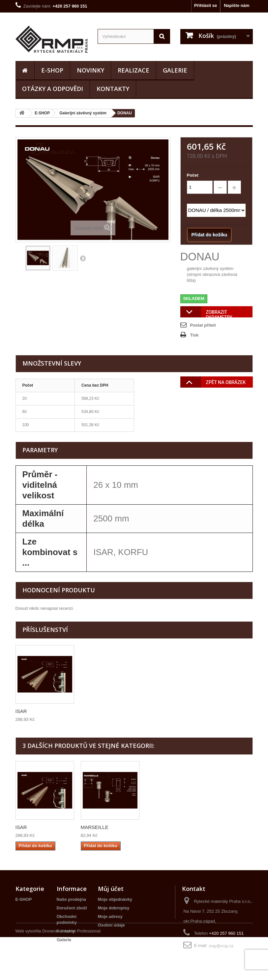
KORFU (24, 711)
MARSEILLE (160, 827)
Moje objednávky (115, 899)
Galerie (175, 70)
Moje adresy (110, 916)
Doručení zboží (72, 907)
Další (82, 258)
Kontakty (113, 89)
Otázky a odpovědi (52, 89)
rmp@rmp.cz (221, 945)
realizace (133, 70)
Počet (192, 175)
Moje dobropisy (114, 907)
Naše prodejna (71, 899)
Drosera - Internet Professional (71, 967)
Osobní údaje (111, 925)
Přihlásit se (205, 5)
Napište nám (236, 5)
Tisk (194, 335)
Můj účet (111, 889)
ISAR (86, 711)
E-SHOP (52, 70)
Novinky (90, 70)
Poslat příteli (203, 325)
